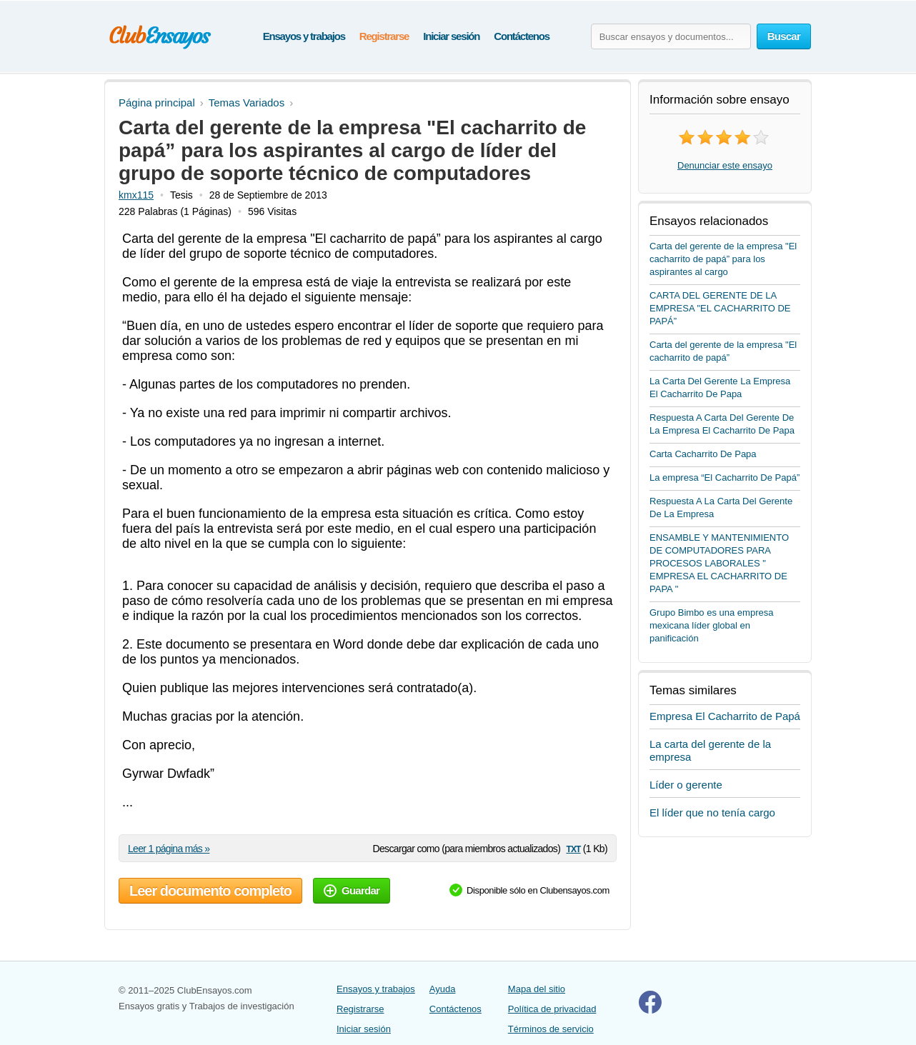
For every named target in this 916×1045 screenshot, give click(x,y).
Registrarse (384, 36)
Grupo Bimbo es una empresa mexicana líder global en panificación (711, 625)
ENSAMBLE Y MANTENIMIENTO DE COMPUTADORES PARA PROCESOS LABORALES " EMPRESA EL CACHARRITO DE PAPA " (719, 563)
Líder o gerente (685, 785)
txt (573, 848)
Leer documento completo (210, 891)
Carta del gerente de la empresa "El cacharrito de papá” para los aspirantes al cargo (723, 259)
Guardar (351, 890)
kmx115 (136, 195)
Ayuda (442, 989)
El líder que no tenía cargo (712, 812)
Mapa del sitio (536, 989)
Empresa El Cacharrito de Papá (724, 716)
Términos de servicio (551, 1029)
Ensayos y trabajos (304, 36)
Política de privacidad (552, 1009)
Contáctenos (521, 36)
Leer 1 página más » (168, 848)
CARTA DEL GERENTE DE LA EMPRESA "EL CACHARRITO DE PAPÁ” (720, 308)
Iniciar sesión (451, 36)
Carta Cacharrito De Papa (703, 454)
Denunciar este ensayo (724, 165)
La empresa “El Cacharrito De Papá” (724, 477)
